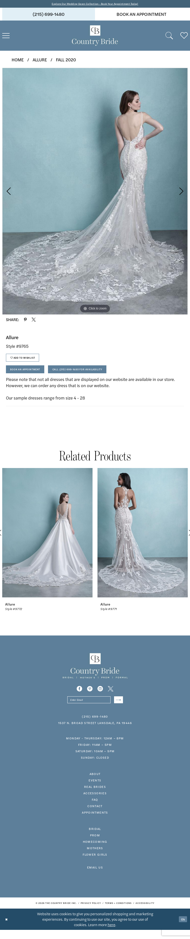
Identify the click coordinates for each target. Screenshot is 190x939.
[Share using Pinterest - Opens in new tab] (25, 321)
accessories (95, 802)
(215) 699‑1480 (95, 725)
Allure (40, 60)
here (111, 933)
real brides (95, 796)
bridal (95, 838)
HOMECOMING (95, 850)
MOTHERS (95, 857)
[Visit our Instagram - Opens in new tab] (100, 696)
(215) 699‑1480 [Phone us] (49, 15)
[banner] (95, 36)
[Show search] (169, 36)
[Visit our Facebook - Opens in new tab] (79, 696)
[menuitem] (48, 15)
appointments (95, 821)
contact (95, 815)
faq (95, 808)
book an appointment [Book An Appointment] (141, 15)
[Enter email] (95, 708)
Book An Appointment (30, 376)
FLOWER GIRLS (95, 863)
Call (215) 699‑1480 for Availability (97, 376)
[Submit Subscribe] (117, 708)
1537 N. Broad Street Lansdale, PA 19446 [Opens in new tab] (95, 732)
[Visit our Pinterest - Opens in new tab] (90, 696)
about (95, 783)
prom (95, 844)
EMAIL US (95, 876)
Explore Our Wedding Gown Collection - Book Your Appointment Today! (95, 4)
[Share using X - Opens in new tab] (34, 321)
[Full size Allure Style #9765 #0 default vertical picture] (95, 192)
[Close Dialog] (7, 928)
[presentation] (47, 540)
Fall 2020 (66, 60)
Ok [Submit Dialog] (182, 928)
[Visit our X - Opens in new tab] (110, 696)
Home (18, 60)
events (95, 789)
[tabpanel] (95, 192)
